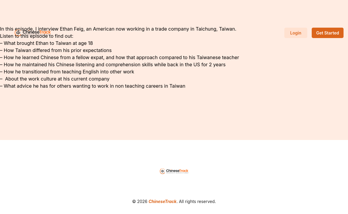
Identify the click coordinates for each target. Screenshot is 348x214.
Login (295, 32)
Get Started (327, 32)
